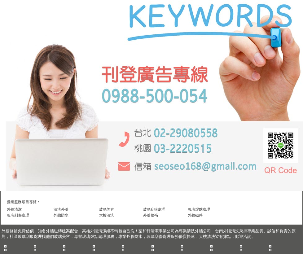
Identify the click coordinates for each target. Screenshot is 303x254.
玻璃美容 (106, 209)
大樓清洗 (106, 215)
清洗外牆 (61, 209)
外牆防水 (61, 215)
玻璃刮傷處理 (18, 215)
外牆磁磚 (195, 215)
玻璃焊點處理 (199, 209)
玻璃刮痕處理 (154, 209)
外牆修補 (150, 215)
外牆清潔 (14, 209)
